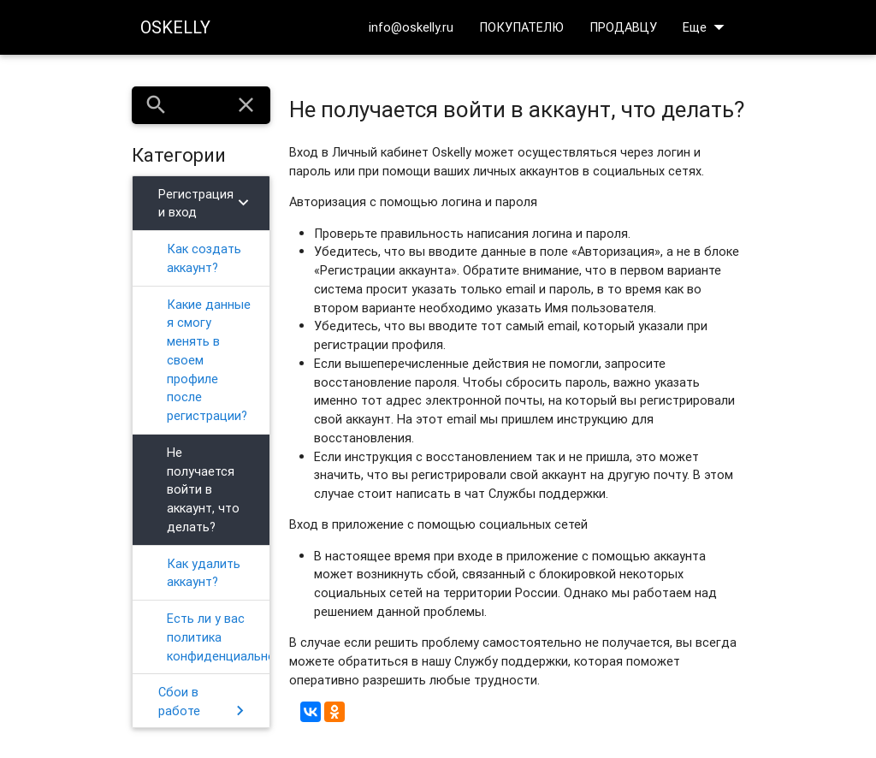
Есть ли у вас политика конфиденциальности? (218, 637)
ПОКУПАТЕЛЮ (521, 27)
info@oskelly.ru (411, 27)
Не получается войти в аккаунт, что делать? (203, 489)
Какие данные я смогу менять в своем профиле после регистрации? (209, 360)
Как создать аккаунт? (204, 257)
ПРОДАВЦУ (623, 27)
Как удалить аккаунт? (203, 572)
